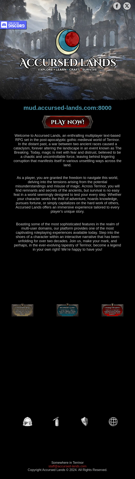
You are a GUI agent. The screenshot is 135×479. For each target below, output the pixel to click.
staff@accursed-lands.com (67, 466)
